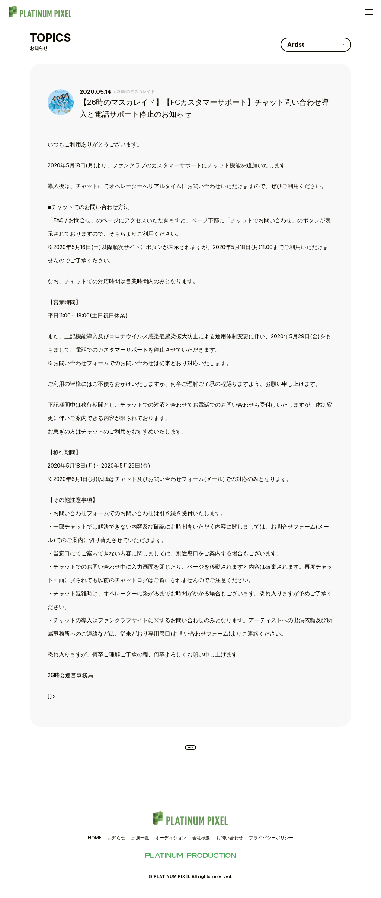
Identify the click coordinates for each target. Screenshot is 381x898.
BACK (190, 750)
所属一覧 (140, 843)
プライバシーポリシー (271, 843)
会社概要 (201, 843)
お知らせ (116, 843)
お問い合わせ (229, 843)
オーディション (170, 843)
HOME (95, 843)
